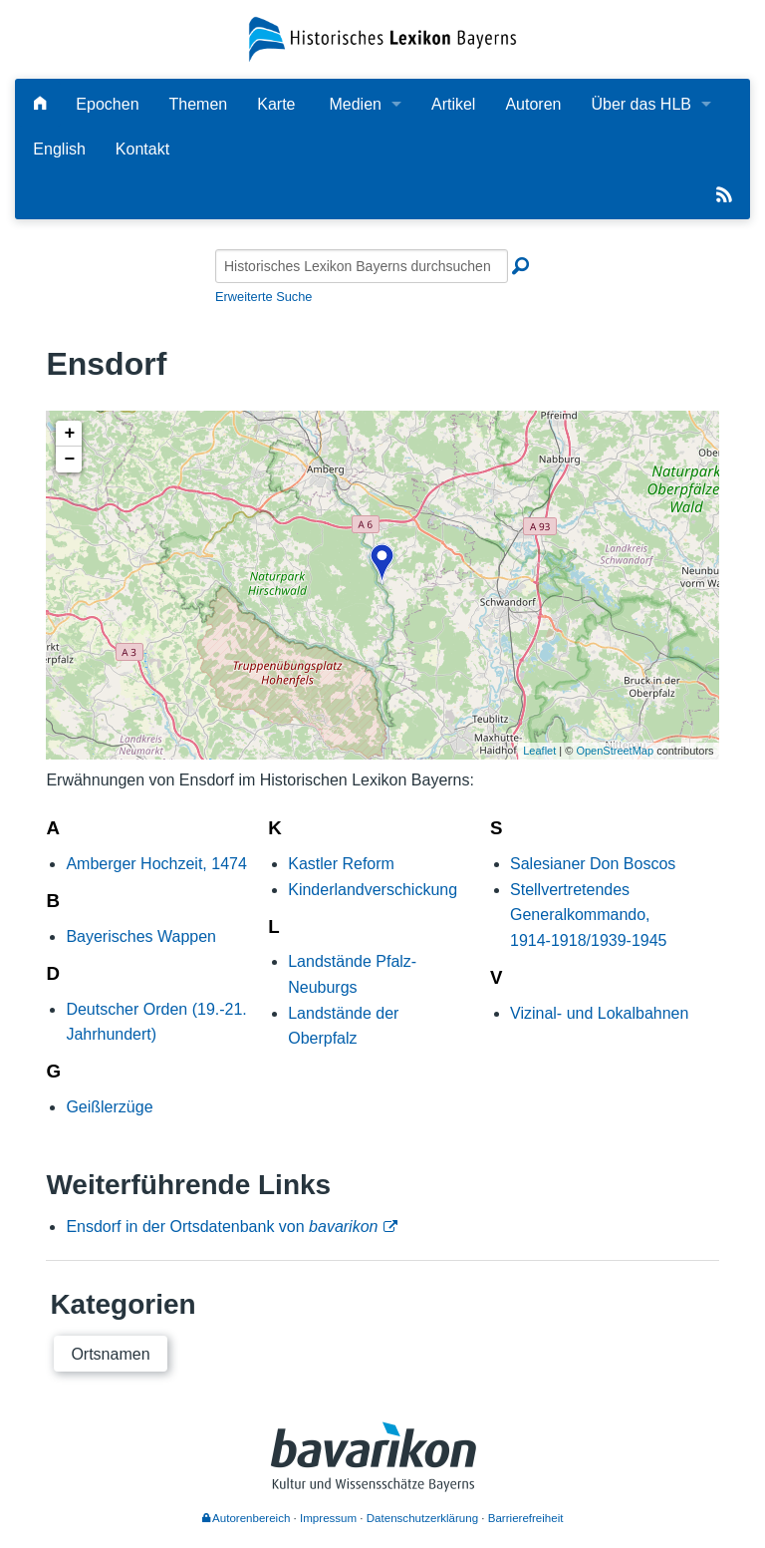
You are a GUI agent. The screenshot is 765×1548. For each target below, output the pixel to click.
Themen (198, 104)
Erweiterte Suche (263, 296)
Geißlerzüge (109, 1106)
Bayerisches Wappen (141, 936)
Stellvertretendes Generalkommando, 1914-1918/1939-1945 (588, 915)
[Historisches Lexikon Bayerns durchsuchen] (361, 266)
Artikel (453, 104)
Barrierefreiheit (526, 1518)
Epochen (107, 104)
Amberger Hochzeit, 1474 (156, 863)
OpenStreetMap (614, 751)
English (59, 149)
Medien (355, 104)
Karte (276, 104)
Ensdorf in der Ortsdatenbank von (222, 1226)
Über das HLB (641, 104)
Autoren (533, 104)
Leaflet (539, 751)
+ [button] (69, 434)
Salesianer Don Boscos (592, 863)
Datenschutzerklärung (422, 1518)
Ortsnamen (110, 1354)
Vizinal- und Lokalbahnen (599, 1013)
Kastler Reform (341, 863)
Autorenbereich (246, 1518)
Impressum (328, 1518)
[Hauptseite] (40, 104)
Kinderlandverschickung (372, 889)
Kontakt (142, 149)
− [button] (69, 459)
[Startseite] (382, 38)
